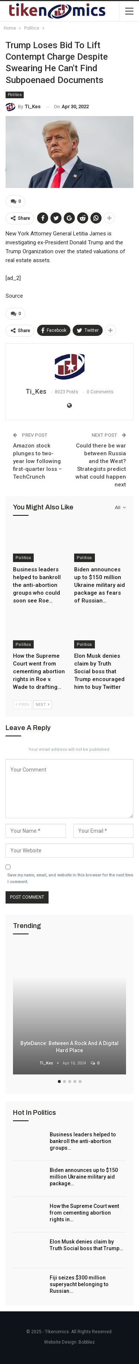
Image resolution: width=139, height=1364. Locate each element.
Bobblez (87, 1342)
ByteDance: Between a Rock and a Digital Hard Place (69, 1047)
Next (42, 704)
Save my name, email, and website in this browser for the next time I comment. (70, 879)
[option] (69, 1010)
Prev (22, 704)
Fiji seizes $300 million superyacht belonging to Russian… (79, 1284)
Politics (14, 95)
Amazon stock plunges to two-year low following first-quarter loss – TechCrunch (37, 461)
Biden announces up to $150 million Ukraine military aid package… (84, 1176)
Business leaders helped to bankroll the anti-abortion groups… (83, 1141)
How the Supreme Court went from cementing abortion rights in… (84, 1212)
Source (14, 296)
